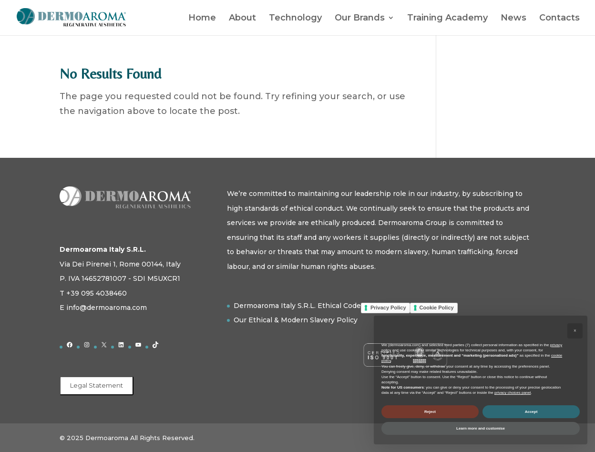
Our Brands (360, 18)
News (513, 18)
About (242, 18)
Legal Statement (96, 385)
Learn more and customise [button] (480, 428)
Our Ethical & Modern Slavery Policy (296, 320)
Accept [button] (531, 412)
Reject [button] (430, 412)
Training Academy (447, 18)
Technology (295, 18)
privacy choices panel (512, 392)
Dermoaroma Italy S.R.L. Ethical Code (297, 305)
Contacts (559, 18)
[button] (575, 331)
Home (202, 18)
